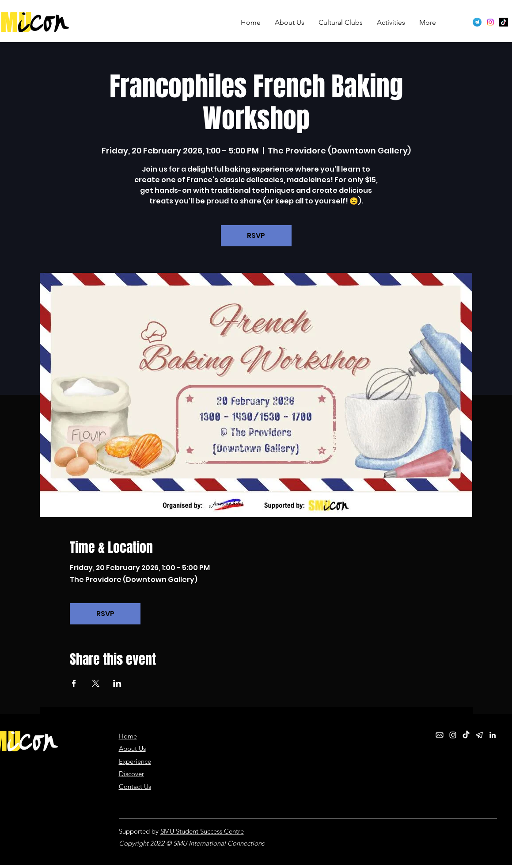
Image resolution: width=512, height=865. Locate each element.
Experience (135, 761)
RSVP (256, 235)
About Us (132, 748)
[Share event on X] (95, 683)
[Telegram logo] (477, 22)
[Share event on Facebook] (74, 683)
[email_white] (439, 735)
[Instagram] (490, 22)
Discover (131, 773)
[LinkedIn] (492, 735)
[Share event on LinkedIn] (117, 683)
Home (128, 736)
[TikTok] (503, 22)
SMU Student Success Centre (202, 831)
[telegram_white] (479, 735)
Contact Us (135, 786)
